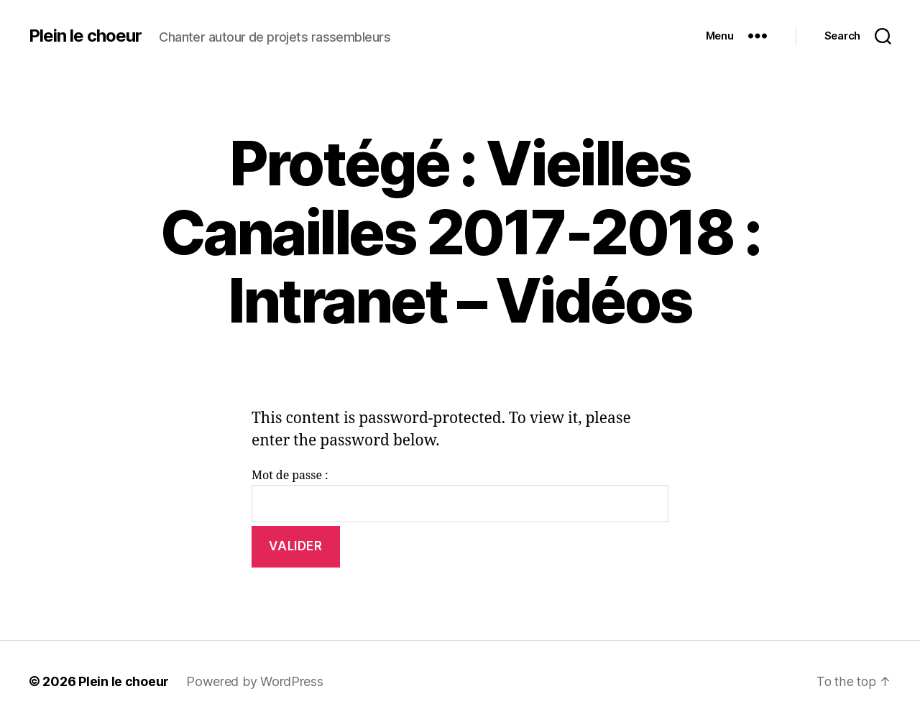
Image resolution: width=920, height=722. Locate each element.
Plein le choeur (85, 36)
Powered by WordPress (254, 681)
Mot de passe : (460, 495)
